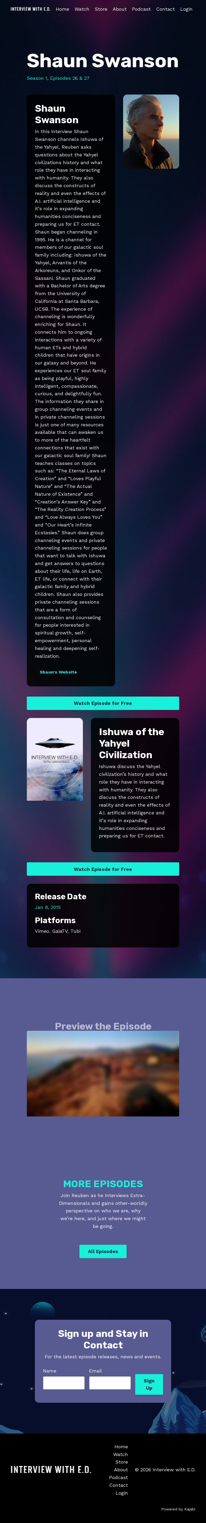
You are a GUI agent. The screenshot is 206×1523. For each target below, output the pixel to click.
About (120, 9)
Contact (165, 9)
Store (101, 9)
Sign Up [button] (149, 1384)
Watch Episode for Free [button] (103, 703)
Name (49, 1371)
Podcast (141, 9)
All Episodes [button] (103, 1251)
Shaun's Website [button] (58, 672)
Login (186, 9)
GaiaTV (60, 931)
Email (95, 1371)
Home (62, 9)
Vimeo (42, 931)
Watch (82, 9)
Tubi (75, 931)
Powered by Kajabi (178, 1509)
